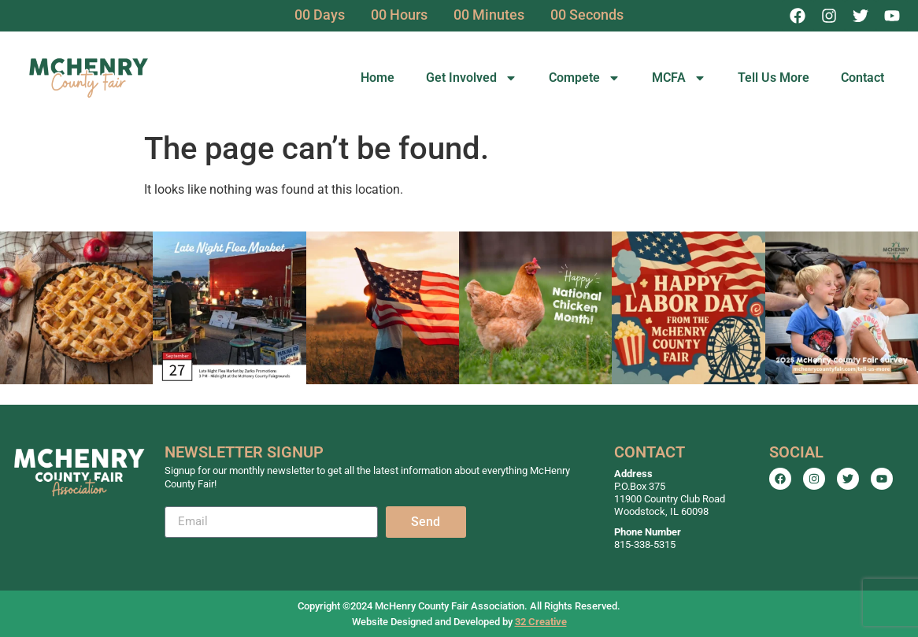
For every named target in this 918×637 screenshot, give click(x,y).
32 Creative (541, 622)
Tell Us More (773, 77)
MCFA (679, 78)
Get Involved (471, 78)
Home (377, 77)
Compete (584, 78)
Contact (862, 77)
